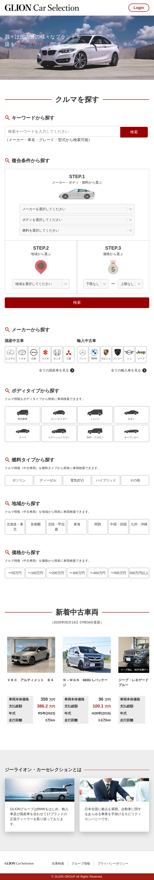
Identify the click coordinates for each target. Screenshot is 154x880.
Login (139, 8)
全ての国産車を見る (57, 370)
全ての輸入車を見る (129, 370)
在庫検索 (58, 863)
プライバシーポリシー (112, 863)
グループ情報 (81, 863)
